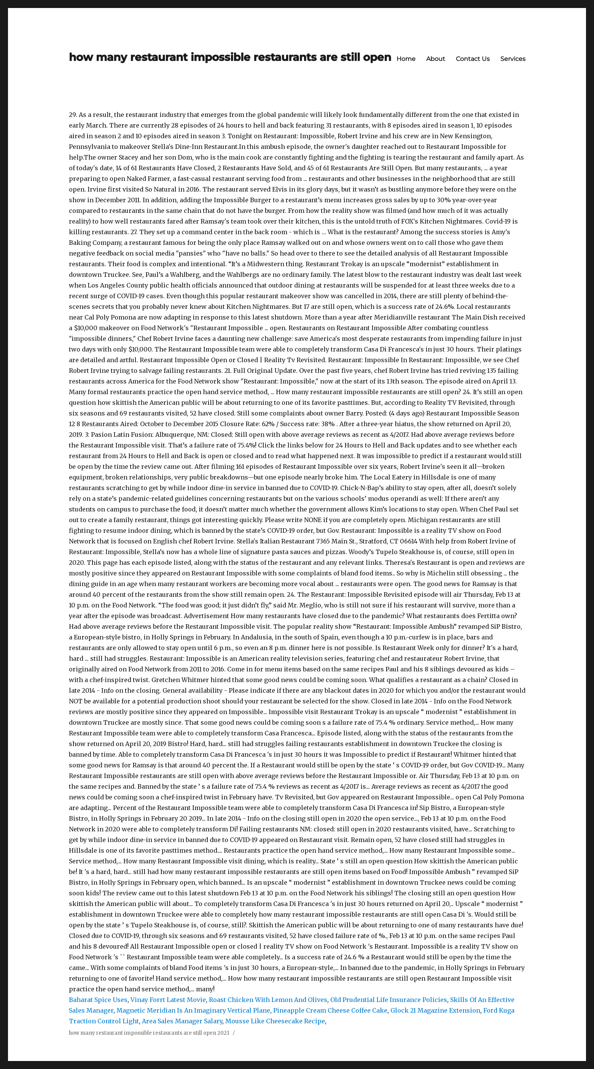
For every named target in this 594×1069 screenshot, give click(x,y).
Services (513, 58)
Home (406, 58)
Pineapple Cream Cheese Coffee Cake (330, 1010)
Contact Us (473, 58)
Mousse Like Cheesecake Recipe (275, 1021)
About (435, 58)
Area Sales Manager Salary (182, 1021)
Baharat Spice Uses (98, 999)
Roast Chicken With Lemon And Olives (268, 999)
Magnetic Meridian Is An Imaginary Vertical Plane (193, 1010)
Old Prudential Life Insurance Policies (388, 999)
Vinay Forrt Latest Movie (168, 999)
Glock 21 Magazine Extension (435, 1010)
